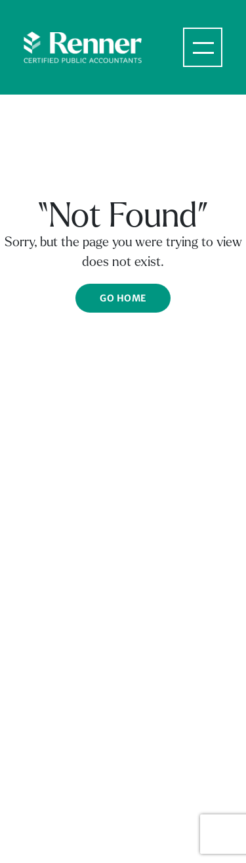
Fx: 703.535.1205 (61, 810)
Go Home (123, 298)
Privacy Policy (161, 678)
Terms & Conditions (67, 678)
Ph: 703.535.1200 (63, 797)
